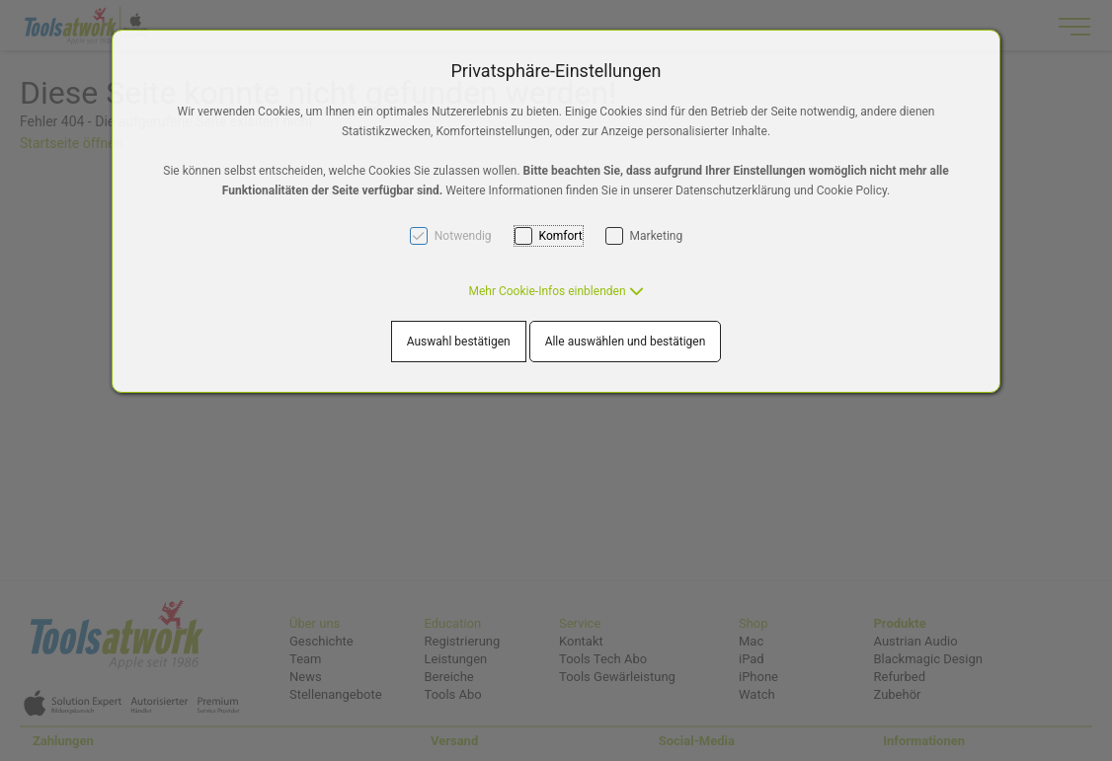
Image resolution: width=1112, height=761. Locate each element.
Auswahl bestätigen (459, 341)
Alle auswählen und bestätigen (625, 341)
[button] (555, 291)
